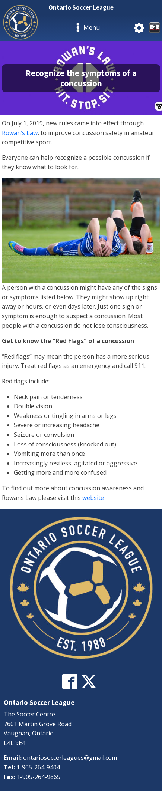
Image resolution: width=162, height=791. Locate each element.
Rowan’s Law (20, 133)
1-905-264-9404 (38, 767)
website (93, 498)
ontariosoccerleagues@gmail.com (70, 758)
